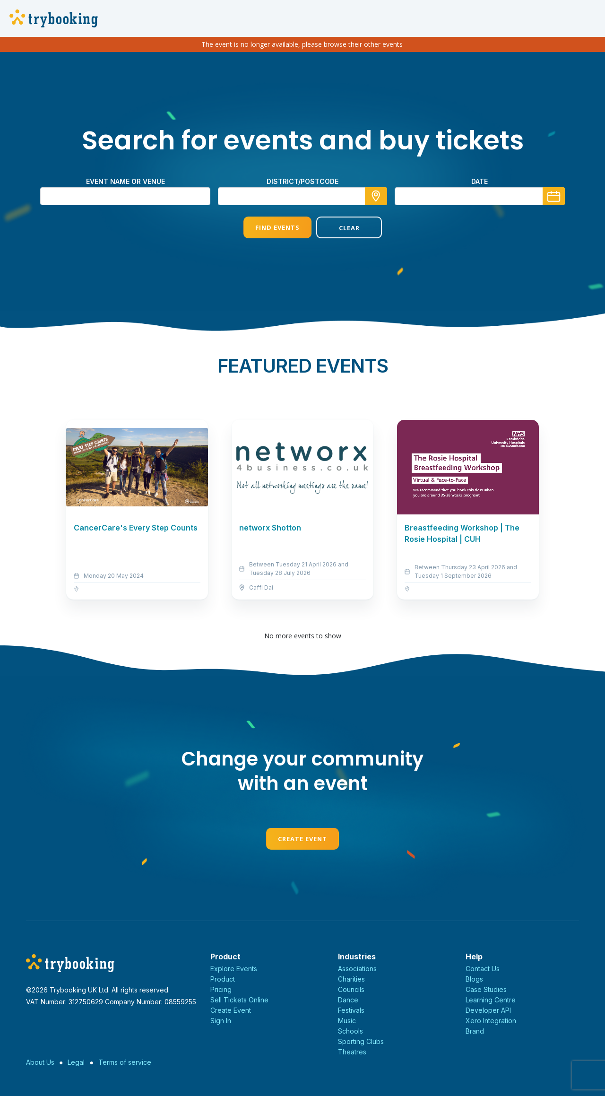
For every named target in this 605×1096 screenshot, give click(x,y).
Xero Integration (491, 1021)
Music (347, 1021)
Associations (357, 969)
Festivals (351, 1010)
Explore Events (233, 969)
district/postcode (302, 181)
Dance (348, 1000)
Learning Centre (491, 1000)
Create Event (302, 839)
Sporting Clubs (361, 1041)
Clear (338, 228)
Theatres (352, 1052)
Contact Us (483, 969)
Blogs (474, 979)
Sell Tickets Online (239, 1000)
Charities (351, 979)
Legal (76, 1062)
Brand (475, 1031)
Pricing (221, 989)
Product (222, 979)
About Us (40, 1062)
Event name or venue (125, 181)
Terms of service (124, 1062)
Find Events (266, 227)
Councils (351, 989)
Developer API (488, 1010)
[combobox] (302, 196)
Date (479, 181)
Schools (350, 1031)
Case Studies (486, 989)
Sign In (220, 1021)
